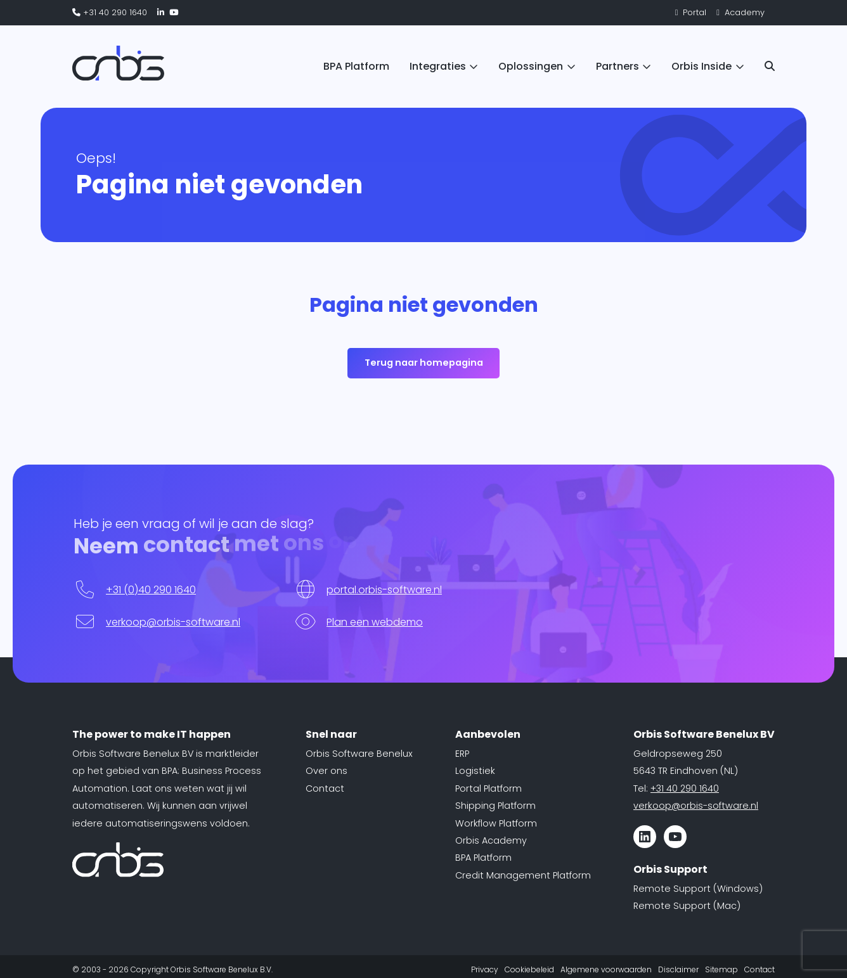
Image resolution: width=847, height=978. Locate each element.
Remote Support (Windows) (698, 888)
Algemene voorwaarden (606, 969)
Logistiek (475, 770)
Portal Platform (488, 788)
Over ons (326, 770)
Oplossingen (530, 66)
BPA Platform (356, 66)
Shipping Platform (495, 805)
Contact (325, 788)
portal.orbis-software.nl (384, 589)
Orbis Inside (701, 66)
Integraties (438, 66)
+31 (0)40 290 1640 (151, 589)
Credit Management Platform (523, 875)
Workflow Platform (496, 823)
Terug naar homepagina (424, 362)
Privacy (484, 969)
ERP (462, 753)
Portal (691, 12)
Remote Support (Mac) (686, 905)
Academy (740, 12)
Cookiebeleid (529, 969)
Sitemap (721, 969)
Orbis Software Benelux (359, 753)
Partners (617, 66)
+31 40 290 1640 (109, 12)
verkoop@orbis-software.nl (173, 622)
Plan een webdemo (375, 622)
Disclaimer (678, 969)
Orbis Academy (491, 840)
